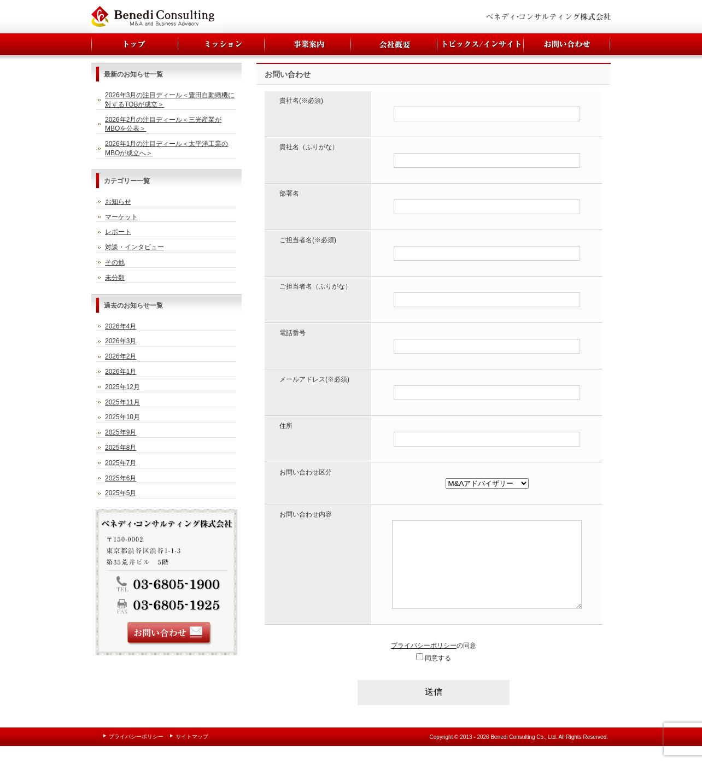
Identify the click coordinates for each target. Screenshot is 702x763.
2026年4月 (120, 326)
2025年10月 (122, 417)
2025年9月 (120, 432)
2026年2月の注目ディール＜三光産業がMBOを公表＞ (163, 124)
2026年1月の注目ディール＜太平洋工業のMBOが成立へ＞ (166, 148)
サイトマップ (192, 753)
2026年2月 (120, 356)
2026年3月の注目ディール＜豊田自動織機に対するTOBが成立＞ (170, 99)
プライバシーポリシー (424, 662)
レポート (118, 232)
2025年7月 (120, 463)
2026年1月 (120, 371)
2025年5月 (120, 493)
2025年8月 (120, 447)
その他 (115, 262)
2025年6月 (120, 478)
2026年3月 (120, 341)
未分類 (115, 277)
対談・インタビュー (134, 247)
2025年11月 (122, 402)
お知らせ (118, 202)
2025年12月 (122, 387)
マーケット (121, 217)
